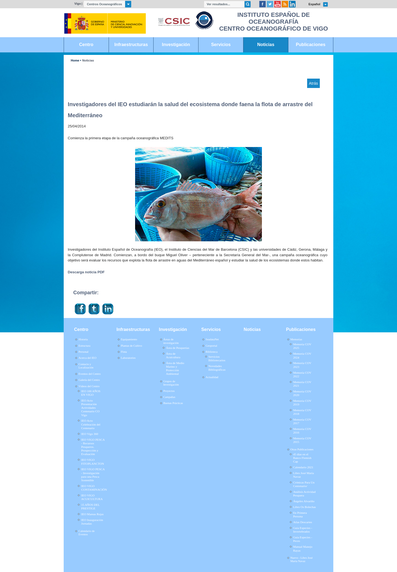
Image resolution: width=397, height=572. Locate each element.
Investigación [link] (176, 44)
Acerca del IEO (87, 357)
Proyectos (169, 390)
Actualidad (212, 377)
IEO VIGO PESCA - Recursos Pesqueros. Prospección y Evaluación (93, 447)
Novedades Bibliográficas (217, 367)
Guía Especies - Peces (302, 539)
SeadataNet (212, 339)
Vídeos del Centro (89, 386)
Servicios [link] (221, 44)
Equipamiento (129, 339)
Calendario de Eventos (87, 533)
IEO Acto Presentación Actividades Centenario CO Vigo (90, 408)
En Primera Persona (300, 514)
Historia (83, 339)
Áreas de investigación (171, 341)
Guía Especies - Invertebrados (302, 529)
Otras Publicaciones (301, 449)
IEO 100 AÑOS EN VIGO (91, 392)
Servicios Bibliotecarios (217, 358)
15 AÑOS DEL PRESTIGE (90, 506)
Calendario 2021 (303, 467)
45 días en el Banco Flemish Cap (302, 458)
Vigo (77, 3)
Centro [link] (86, 44)
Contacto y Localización (86, 366)
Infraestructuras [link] (131, 44)
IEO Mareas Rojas (92, 514)
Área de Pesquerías (177, 347)
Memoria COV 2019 (302, 402)
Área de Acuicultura (173, 355)
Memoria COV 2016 (302, 430)
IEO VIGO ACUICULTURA (92, 497)
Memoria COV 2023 (302, 364)
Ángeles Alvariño (303, 501)
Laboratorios (128, 357)
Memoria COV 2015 (302, 440)
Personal (83, 351)
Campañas (169, 397)
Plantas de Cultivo (131, 345)
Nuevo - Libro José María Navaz (301, 559)
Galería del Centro (89, 379)
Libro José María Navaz (303, 474)
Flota (124, 351)
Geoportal (211, 345)
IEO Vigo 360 (89, 433)
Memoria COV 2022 (302, 374)
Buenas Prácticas (173, 403)
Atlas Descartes (302, 522)
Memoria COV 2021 (302, 383)
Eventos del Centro (90, 373)
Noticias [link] (265, 44)
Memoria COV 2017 (302, 421)
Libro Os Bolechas (304, 507)
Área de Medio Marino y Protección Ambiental (175, 368)
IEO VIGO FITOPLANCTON (92, 461)
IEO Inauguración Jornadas (92, 521)
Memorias (296, 339)
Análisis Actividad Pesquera (304, 493)
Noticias (88, 60)
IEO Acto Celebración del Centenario (90, 424)
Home (75, 60)
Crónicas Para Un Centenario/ (304, 484)
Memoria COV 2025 (302, 346)
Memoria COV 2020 (302, 393)
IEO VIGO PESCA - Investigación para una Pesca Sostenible (93, 474)
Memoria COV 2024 (302, 355)
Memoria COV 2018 (302, 411)
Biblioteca (212, 351)
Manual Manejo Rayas (302, 548)
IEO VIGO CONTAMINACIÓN (94, 487)
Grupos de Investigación (171, 383)
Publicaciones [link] (310, 44)
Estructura (84, 345)
